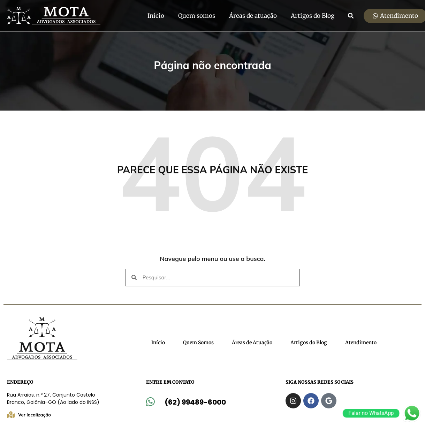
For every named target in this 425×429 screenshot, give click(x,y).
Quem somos (196, 16)
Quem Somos (198, 342)
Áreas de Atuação (252, 342)
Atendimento (361, 342)
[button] (351, 15)
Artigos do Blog (312, 16)
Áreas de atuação (253, 16)
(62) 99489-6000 (195, 402)
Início (155, 16)
